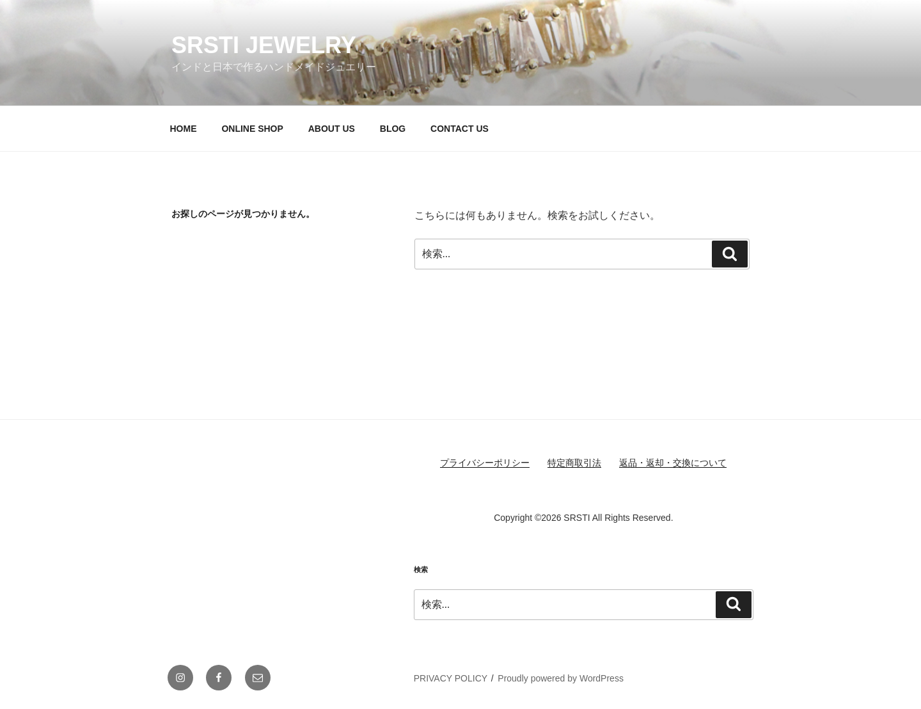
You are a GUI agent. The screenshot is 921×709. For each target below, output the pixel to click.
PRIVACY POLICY (450, 678)
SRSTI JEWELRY (263, 45)
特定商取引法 (574, 463)
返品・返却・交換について (673, 463)
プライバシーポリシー (485, 463)
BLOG (392, 128)
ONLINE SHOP (252, 128)
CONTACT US (459, 128)
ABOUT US (331, 128)
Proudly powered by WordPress (561, 678)
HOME (183, 128)
